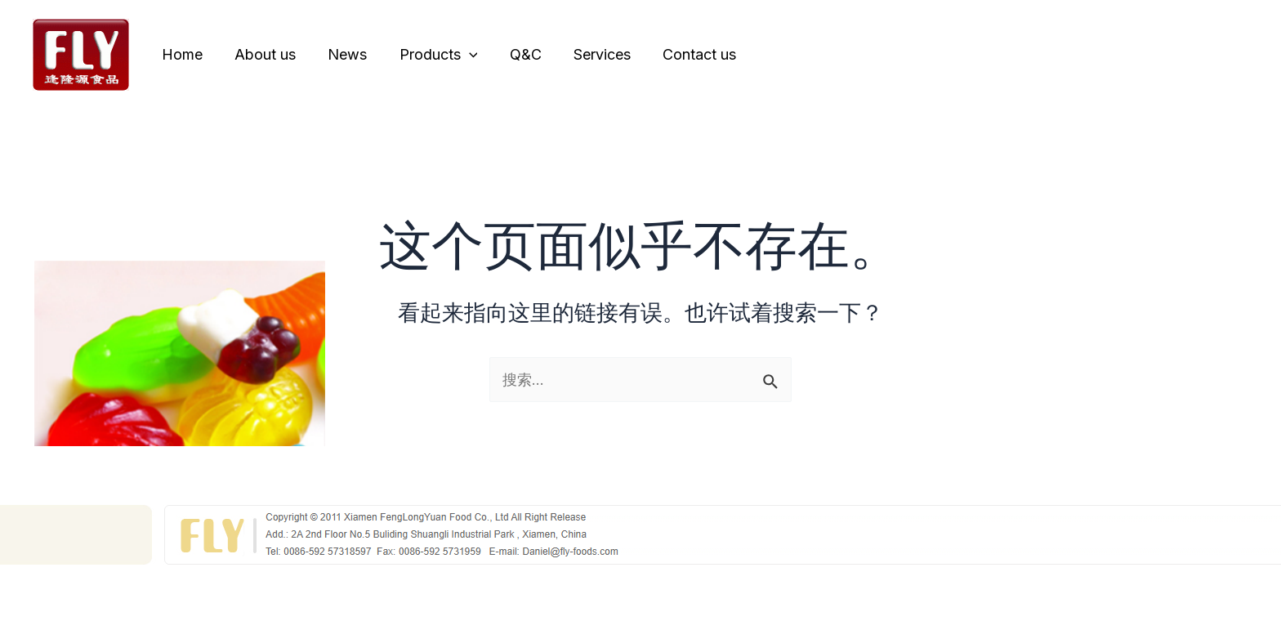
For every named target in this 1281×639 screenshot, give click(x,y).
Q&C (513, 54)
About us (261, 54)
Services (587, 54)
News (340, 54)
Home (180, 54)
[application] (459, 54)
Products (429, 54)
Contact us (682, 54)
